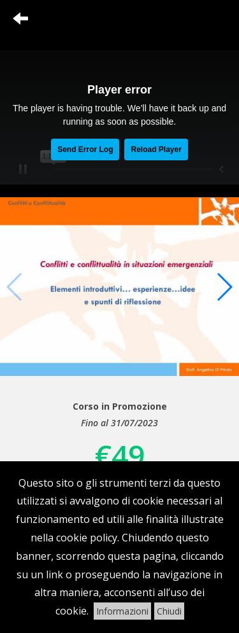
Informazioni (122, 611)
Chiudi (169, 611)
